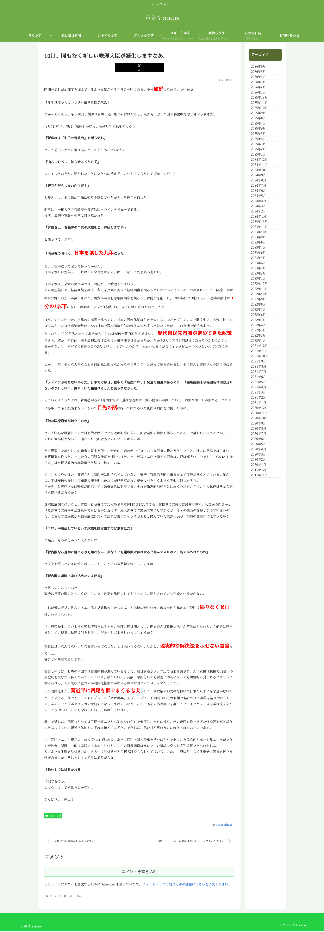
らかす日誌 (53, 815)
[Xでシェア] (139, 67)
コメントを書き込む (139, 872)
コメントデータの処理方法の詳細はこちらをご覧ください (185, 885)
